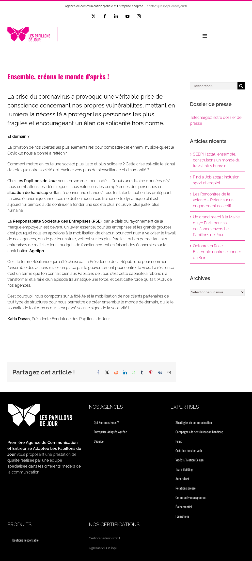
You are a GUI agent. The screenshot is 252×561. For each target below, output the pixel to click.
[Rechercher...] (213, 85)
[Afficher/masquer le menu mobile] (205, 35)
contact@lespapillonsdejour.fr (167, 6)
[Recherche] (241, 85)
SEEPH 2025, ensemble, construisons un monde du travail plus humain (216, 160)
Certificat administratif (104, 538)
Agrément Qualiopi (103, 548)
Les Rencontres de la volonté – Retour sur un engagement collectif (213, 200)
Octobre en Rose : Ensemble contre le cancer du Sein (217, 252)
